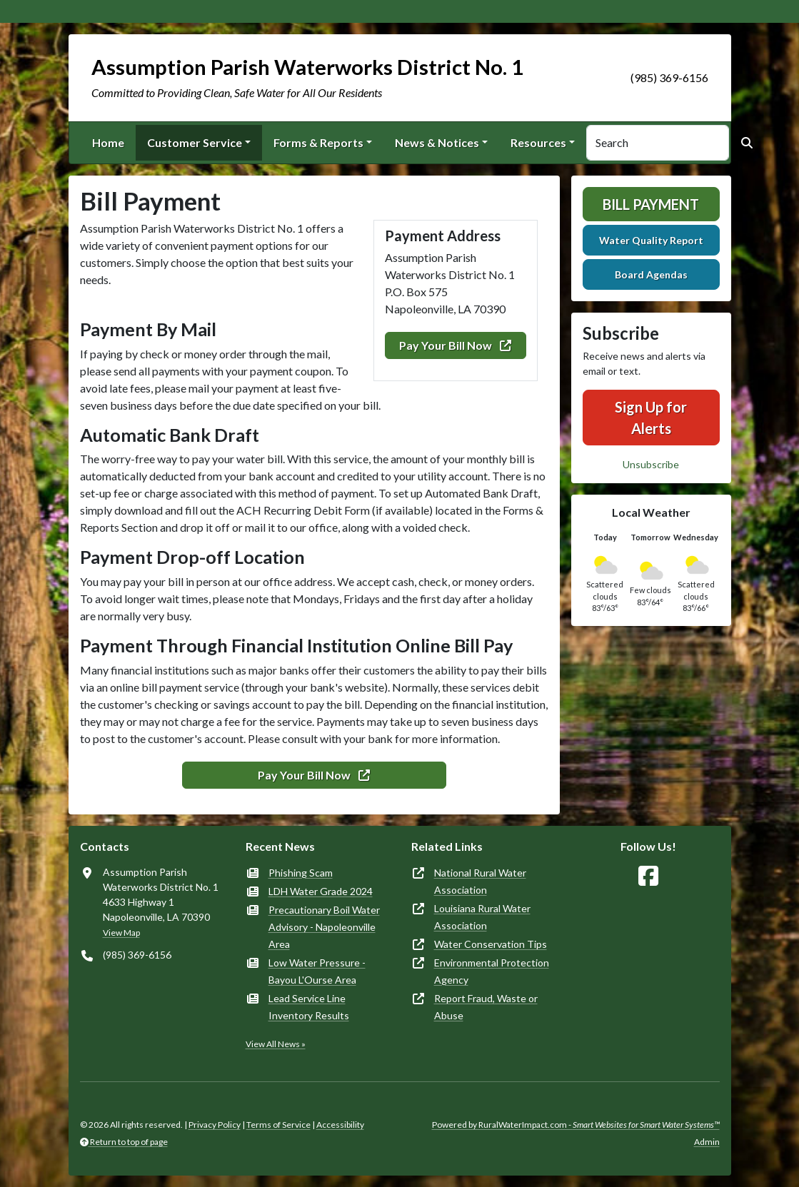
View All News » (276, 1044)
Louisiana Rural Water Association (482, 916)
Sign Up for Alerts (651, 417)
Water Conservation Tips (490, 944)
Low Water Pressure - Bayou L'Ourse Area (317, 971)
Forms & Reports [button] (318, 142)
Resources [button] (538, 142)
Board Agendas (651, 274)
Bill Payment (651, 204)
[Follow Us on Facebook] (648, 876)
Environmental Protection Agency (491, 971)
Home (108, 142)
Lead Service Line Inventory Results (308, 1006)
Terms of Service (278, 1124)
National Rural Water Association (480, 881)
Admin (707, 1141)
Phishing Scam (300, 873)
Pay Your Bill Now (455, 345)
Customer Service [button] (194, 142)
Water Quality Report (651, 240)
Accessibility (340, 1124)
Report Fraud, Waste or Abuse (486, 1006)
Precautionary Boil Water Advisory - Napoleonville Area (324, 927)
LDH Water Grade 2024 (320, 891)
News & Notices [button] (437, 142)
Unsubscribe (651, 464)
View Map (121, 932)
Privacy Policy (215, 1124)
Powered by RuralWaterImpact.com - (576, 1124)
